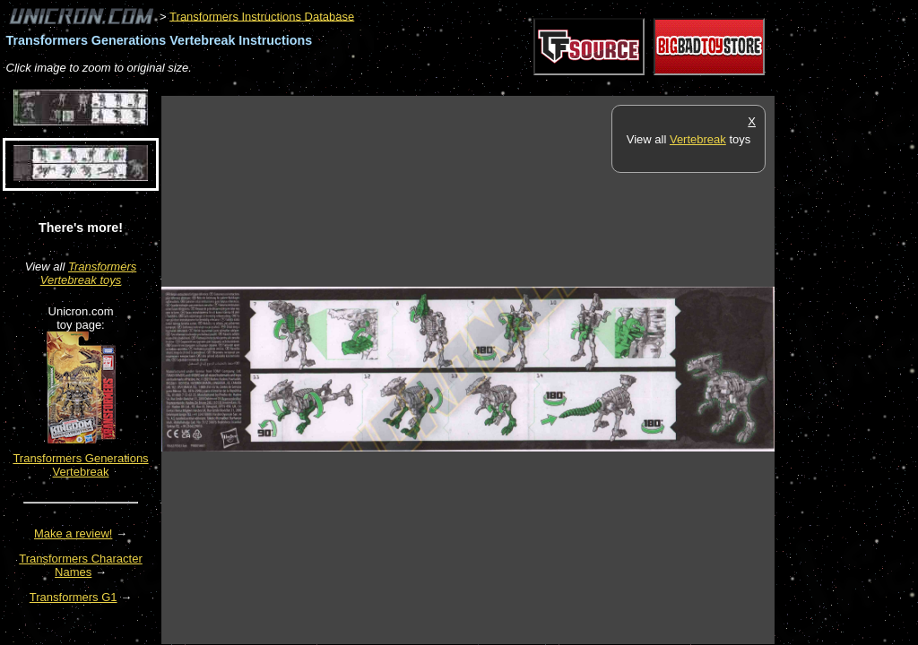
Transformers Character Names (81, 565)
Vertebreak (698, 139)
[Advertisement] (487, 86)
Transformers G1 (73, 597)
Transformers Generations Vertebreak (80, 465)
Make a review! (73, 533)
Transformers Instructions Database (261, 15)
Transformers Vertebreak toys (88, 273)
